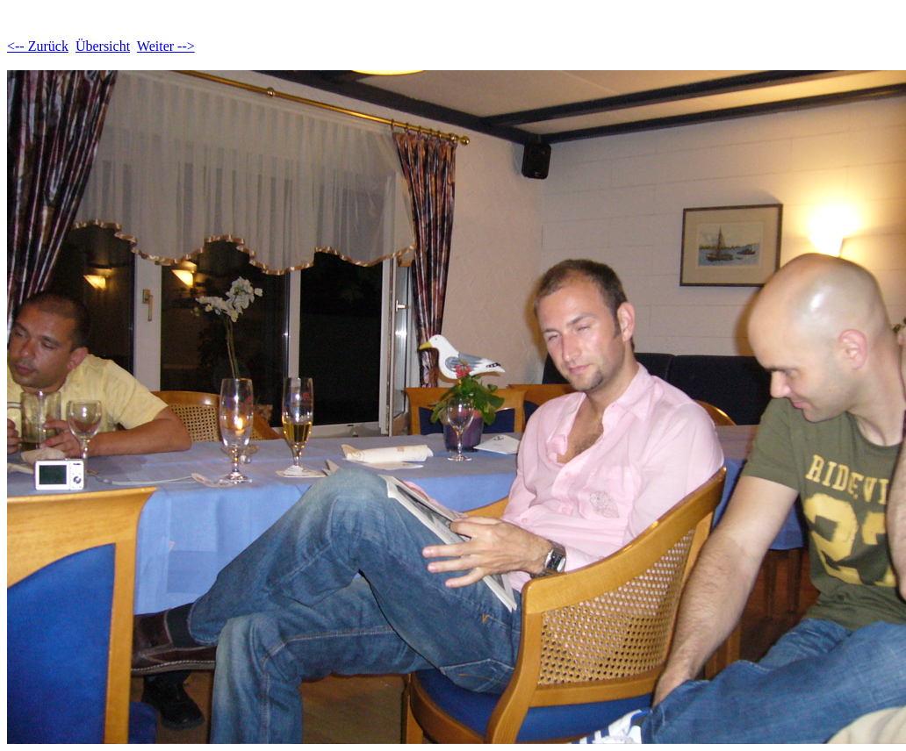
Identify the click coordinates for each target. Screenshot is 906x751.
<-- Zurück (37, 46)
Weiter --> (166, 46)
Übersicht (103, 46)
